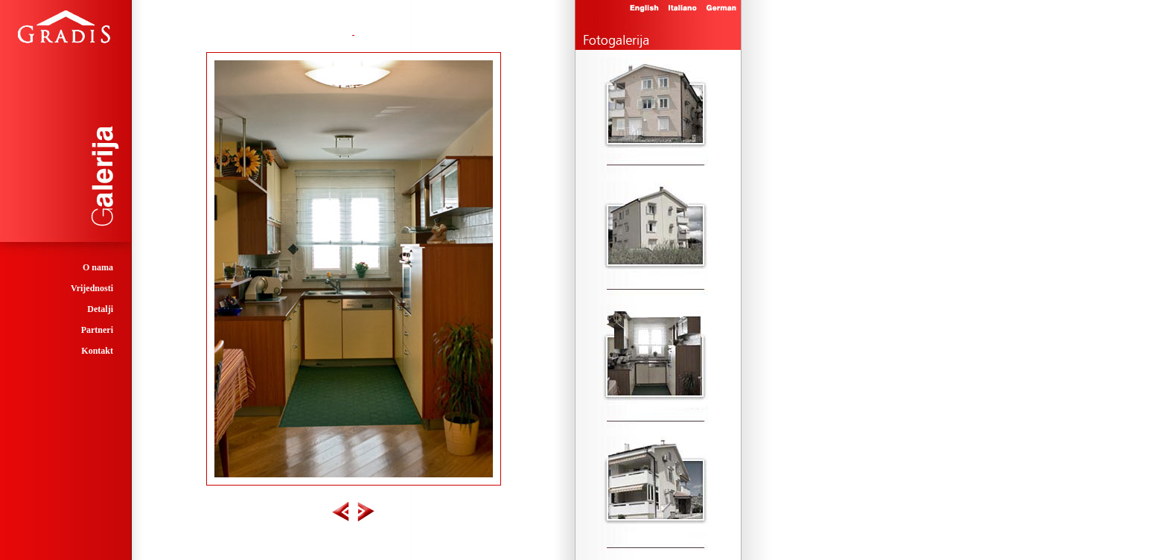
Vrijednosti (92, 288)
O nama (98, 267)
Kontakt (97, 351)
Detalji (100, 309)
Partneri (97, 330)
